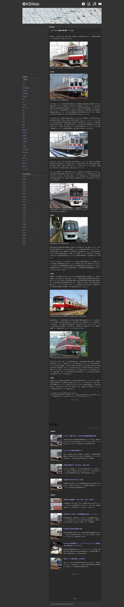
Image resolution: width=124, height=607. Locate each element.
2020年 (24, 193)
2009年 (24, 224)
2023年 (24, 185)
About (83, 4)
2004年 (24, 238)
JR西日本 (24, 138)
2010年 (24, 221)
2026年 (24, 176)
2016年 (24, 204)
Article (88, 4)
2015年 (24, 207)
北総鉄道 (24, 90)
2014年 (24, 210)
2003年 (24, 241)
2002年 (24, 244)
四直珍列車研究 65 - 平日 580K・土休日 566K (77, 465)
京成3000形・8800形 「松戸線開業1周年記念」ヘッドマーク (81, 514)
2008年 (24, 227)
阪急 (23, 124)
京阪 (23, 118)
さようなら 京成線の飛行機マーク (73, 450)
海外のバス (25, 166)
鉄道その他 (25, 152)
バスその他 (25, 169)
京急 (23, 85)
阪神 (23, 127)
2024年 (24, 182)
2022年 (24, 188)
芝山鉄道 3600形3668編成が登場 (73, 528)
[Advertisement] (34, 49)
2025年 (24, 179)
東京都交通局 (25, 88)
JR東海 (24, 135)
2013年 (24, 213)
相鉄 (23, 113)
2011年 (24, 219)
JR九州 (24, 144)
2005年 (24, 235)
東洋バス (24, 158)
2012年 (24, 216)
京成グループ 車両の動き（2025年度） (75, 558)
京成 (90, 428)
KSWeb (30, 4)
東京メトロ (25, 107)
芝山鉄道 (24, 96)
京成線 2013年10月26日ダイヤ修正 (73, 479)
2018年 (24, 199)
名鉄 (23, 116)
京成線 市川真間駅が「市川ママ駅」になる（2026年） (79, 499)
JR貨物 (24, 146)
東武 (23, 110)
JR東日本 (24, 132)
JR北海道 (24, 141)
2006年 (24, 232)
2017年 (24, 202)
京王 (23, 102)
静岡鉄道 (24, 130)
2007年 (24, 230)
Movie (100, 4)
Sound (94, 4)
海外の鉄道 (25, 149)
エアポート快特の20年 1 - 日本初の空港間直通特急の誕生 (80, 436)
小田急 (24, 104)
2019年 (24, 196)
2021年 (24, 190)
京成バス (24, 160)
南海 (23, 121)
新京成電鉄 (25, 93)
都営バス (24, 163)
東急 (23, 99)
